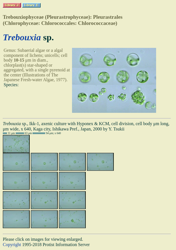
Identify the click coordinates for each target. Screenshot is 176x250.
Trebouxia (22, 37)
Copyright (12, 244)
